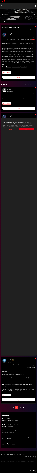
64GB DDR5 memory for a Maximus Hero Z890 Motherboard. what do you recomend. (18, 437)
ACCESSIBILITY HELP (20, 454)
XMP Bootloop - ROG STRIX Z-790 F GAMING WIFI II (11, 443)
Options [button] (35, 21)
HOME (8, 454)
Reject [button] (10, 129)
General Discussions (16, 66)
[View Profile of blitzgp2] (9, 34)
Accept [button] (26, 129)
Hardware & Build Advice (7, 438)
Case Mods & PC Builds (7, 426)
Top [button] (2, 469)
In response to (15, 364)
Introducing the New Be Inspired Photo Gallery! (11, 424)
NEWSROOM (12, 454)
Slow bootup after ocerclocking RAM (9, 430)
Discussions (8, 66)
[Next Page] (23, 408)
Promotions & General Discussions (9, 21)
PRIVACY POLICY (13, 461)
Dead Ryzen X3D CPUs (6, 418)
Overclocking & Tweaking (7, 432)
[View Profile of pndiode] (9, 360)
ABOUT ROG (3, 454)
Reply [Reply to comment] (18, 108)
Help (32, 5)
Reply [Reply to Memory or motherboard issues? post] (18, 77)
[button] (4, 72)
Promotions (24, 66)
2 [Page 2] (20, 407)
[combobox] (18, 14)
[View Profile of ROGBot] (33, 39)
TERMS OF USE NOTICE (5, 461)
